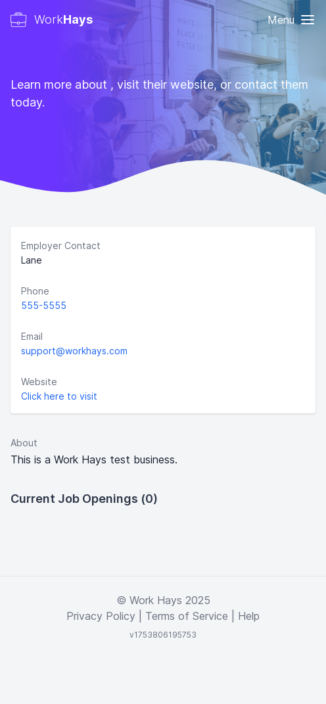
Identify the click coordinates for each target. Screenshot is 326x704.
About (24, 442)
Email (32, 336)
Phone (35, 290)
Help (249, 615)
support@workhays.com (74, 350)
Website (39, 381)
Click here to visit (59, 396)
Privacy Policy (100, 615)
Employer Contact (61, 245)
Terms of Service (186, 615)
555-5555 (43, 305)
